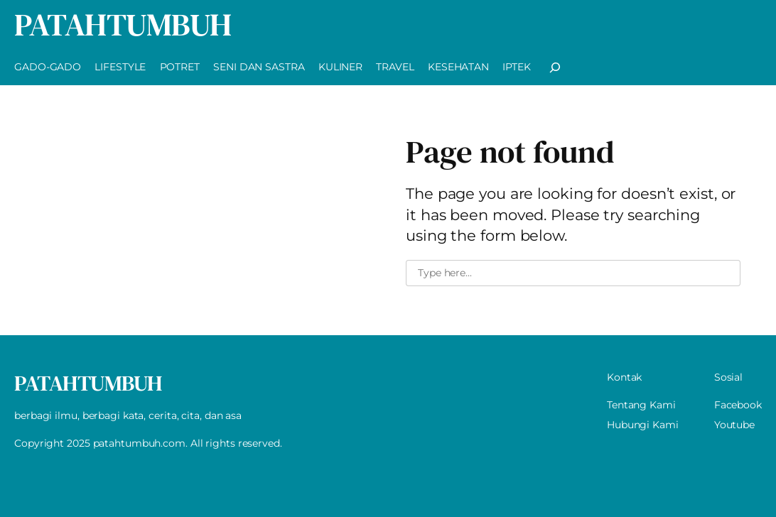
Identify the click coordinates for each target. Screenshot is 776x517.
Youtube (734, 424)
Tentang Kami (641, 404)
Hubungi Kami (643, 424)
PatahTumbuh (123, 24)
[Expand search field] (555, 66)
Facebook (738, 404)
